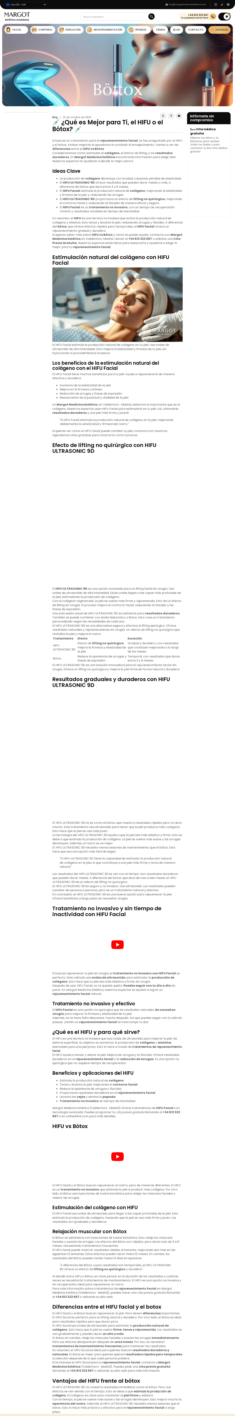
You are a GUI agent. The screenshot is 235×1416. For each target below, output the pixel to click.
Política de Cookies (73, 1227)
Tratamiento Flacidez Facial (135, 1229)
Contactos (67, 1222)
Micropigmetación (15, 1232)
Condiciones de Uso (73, 1232)
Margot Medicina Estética (75, 1161)
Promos (9, 1237)
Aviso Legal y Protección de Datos (82, 1237)
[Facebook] (171, 115)
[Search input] (116, 16)
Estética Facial (13, 1217)
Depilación (10, 1227)
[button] (224, 17)
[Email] (179, 115)
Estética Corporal (15, 1222)
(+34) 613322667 (184, 1220)
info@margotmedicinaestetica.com (196, 1225)
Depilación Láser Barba (132, 1234)
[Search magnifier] (151, 16)
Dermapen (124, 1219)
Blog (55, 117)
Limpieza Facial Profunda (133, 1224)
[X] (163, 115)
